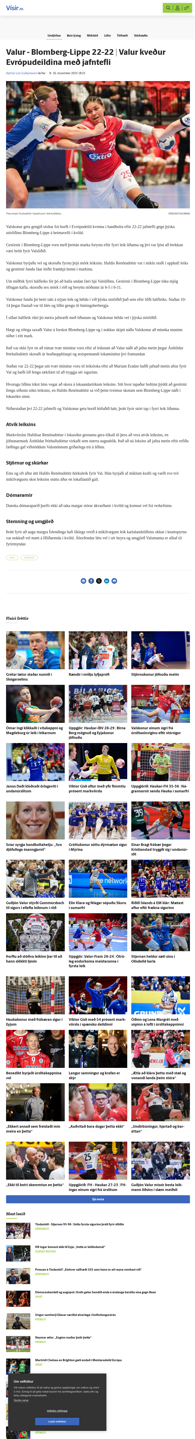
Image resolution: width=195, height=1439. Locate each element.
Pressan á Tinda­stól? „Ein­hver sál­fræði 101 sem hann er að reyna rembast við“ (88, 1235)
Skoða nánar (21, 1411)
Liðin (108, 35)
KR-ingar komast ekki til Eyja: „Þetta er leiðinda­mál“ (70, 1213)
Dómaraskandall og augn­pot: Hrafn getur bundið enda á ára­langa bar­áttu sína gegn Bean (95, 1258)
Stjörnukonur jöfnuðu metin (150, 674)
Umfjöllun (51, 35)
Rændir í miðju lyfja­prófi (85, 674)
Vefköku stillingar (33, 1421)
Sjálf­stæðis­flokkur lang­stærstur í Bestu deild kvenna (70, 1371)
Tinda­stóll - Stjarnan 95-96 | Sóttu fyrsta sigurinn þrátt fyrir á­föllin (79, 1190)
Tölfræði (124, 35)
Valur (12, 558)
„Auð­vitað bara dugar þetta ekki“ (91, 1095)
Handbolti (29, 558)
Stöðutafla (143, 35)
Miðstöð (92, 35)
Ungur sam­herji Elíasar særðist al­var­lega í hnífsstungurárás (75, 1281)
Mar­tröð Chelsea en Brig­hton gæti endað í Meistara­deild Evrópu (78, 1326)
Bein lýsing (72, 35)
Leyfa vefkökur (81, 1421)
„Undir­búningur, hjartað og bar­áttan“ (156, 1095)
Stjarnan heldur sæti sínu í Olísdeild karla (159, 934)
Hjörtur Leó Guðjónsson (21, 73)
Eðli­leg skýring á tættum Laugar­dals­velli (62, 1349)
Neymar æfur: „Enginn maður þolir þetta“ (63, 1303)
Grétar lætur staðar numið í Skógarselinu (33, 674)
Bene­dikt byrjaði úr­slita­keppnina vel (30, 1043)
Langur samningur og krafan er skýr (93, 1043)
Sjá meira (98, 1165)
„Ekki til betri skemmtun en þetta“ (29, 1152)
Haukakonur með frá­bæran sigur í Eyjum (34, 991)
